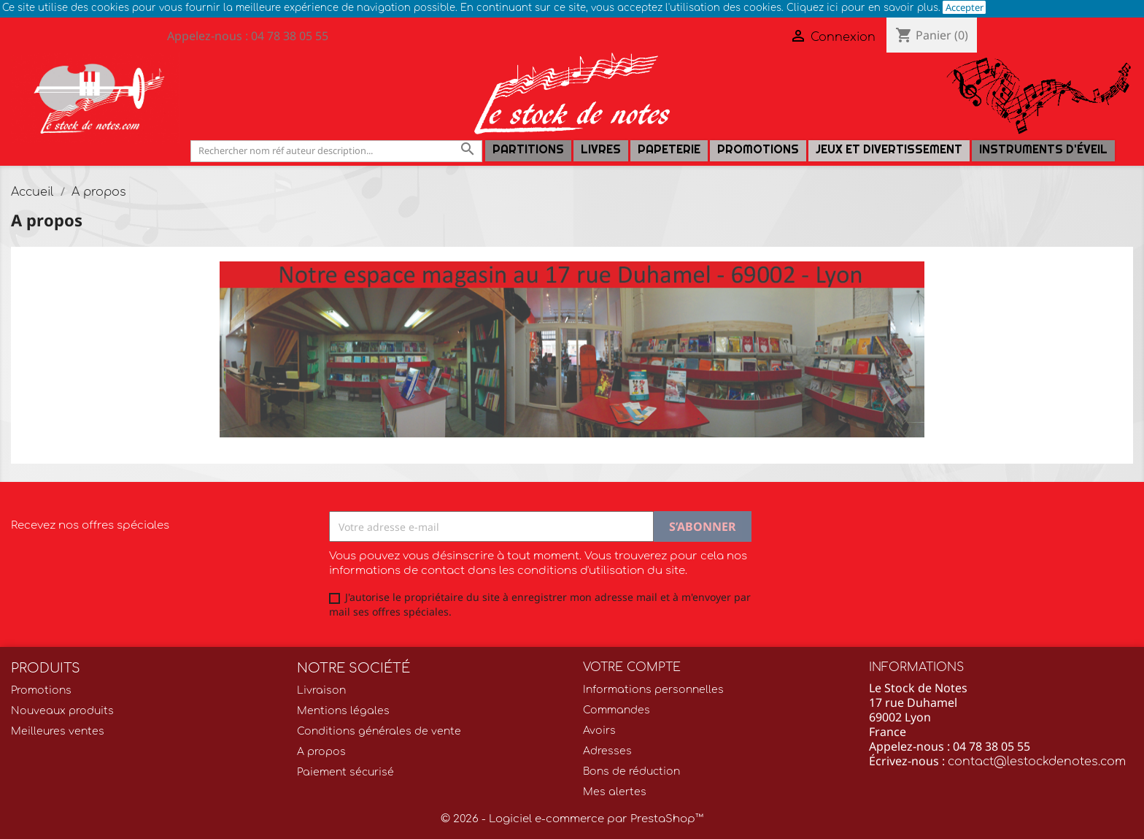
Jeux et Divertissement (889, 149)
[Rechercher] (336, 150)
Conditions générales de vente (379, 731)
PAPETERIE (669, 149)
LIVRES (601, 149)
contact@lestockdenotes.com (1037, 761)
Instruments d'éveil (1043, 149)
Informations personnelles (653, 689)
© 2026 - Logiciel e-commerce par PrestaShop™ (572, 819)
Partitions (528, 149)
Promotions (758, 149)
